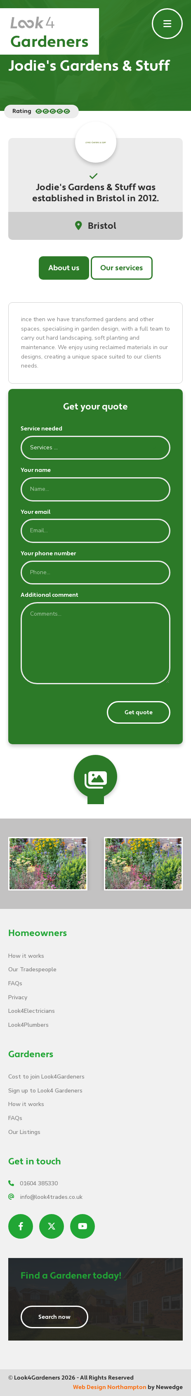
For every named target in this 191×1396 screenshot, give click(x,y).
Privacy (17, 997)
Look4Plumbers (28, 1025)
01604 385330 (33, 1183)
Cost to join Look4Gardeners (46, 1077)
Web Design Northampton (109, 1387)
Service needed (41, 428)
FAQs (15, 983)
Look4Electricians (31, 1011)
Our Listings (24, 1132)
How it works (26, 956)
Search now (54, 1317)
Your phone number (48, 553)
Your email (35, 512)
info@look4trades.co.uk (45, 1197)
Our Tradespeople (32, 969)
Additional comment (49, 595)
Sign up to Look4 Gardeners (45, 1091)
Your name (36, 470)
